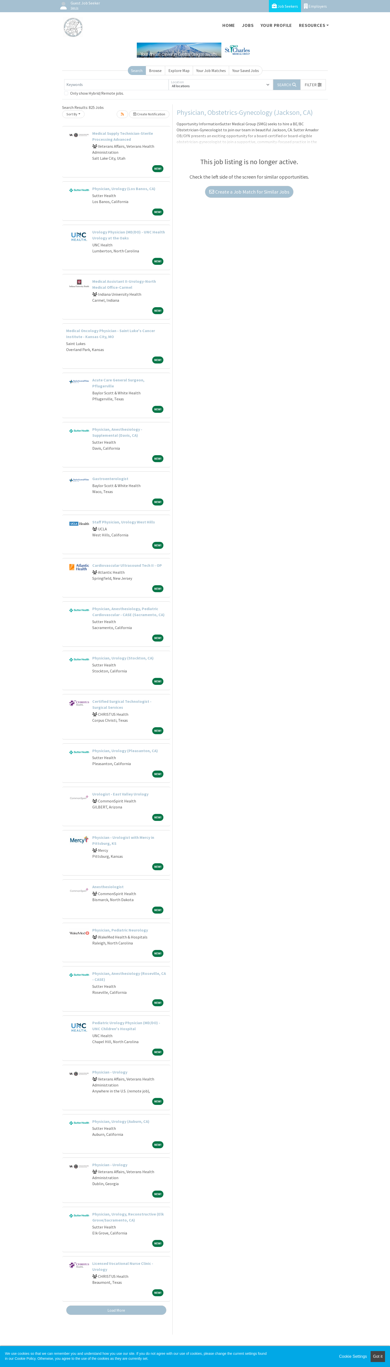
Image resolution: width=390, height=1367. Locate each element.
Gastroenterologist (110, 478)
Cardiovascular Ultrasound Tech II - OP (127, 565)
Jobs (247, 25)
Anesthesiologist (108, 886)
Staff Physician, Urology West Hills (123, 521)
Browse (155, 70)
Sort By (71, 114)
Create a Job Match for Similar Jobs (249, 192)
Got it (378, 1356)
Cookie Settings (353, 1356)
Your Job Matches (211, 70)
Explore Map (179, 70)
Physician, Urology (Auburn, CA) (120, 1121)
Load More (116, 1310)
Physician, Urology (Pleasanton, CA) (125, 750)
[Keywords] (116, 84)
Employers (315, 6)
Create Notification (149, 114)
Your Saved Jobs (245, 70)
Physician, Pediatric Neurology (120, 930)
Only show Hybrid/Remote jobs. (97, 93)
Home (228, 25)
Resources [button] (312, 25)
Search (137, 70)
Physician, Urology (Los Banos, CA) (123, 188)
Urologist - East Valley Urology (120, 793)
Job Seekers (285, 6)
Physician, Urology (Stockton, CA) (123, 657)
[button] (313, 84)
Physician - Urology (109, 1072)
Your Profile (276, 25)
